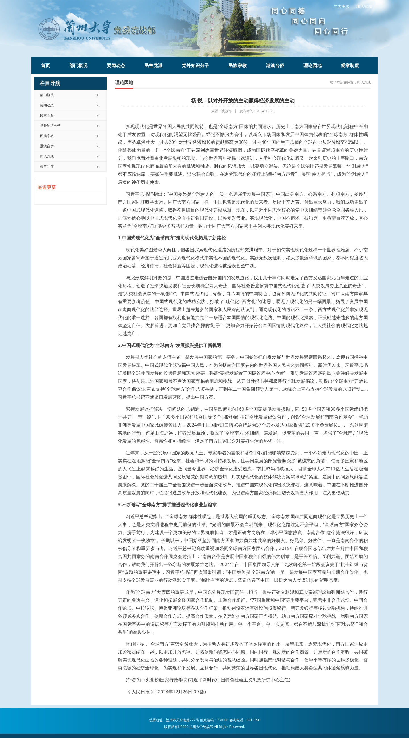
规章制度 (350, 65)
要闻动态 (116, 65)
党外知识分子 (195, 65)
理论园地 (312, 65)
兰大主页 (342, 6)
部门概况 (78, 65)
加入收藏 (364, 6)
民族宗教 (237, 65)
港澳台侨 (275, 65)
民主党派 (153, 65)
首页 (45, 65)
